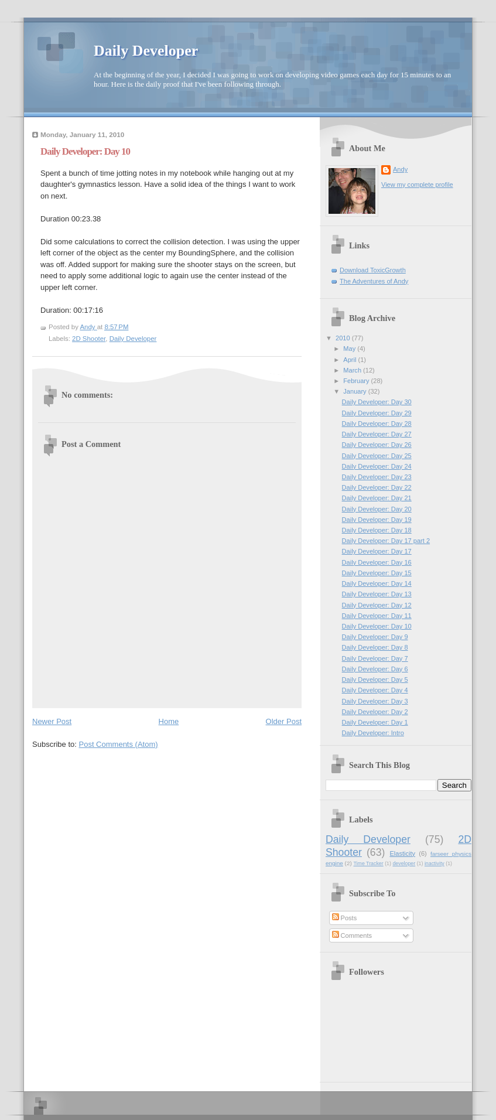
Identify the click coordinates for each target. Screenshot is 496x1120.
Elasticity (402, 853)
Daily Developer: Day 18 (377, 530)
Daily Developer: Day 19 (377, 519)
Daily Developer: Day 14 (377, 583)
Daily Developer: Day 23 (377, 476)
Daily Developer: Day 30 (377, 401)
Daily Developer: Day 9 (375, 636)
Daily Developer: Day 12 (377, 605)
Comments (352, 935)
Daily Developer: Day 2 (375, 711)
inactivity (434, 863)
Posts (344, 917)
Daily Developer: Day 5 (375, 679)
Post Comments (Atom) (118, 744)
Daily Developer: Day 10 (377, 626)
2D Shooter (88, 338)
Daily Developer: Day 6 (375, 668)
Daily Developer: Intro (373, 732)
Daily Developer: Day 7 (375, 658)
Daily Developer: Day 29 (377, 412)
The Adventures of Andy (374, 281)
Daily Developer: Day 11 (377, 615)
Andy (400, 169)
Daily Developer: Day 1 (375, 722)
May (350, 348)
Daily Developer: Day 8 (375, 647)
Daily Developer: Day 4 (375, 690)
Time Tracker (369, 863)
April (350, 359)
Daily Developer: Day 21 (377, 497)
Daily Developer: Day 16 (377, 562)
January (355, 391)
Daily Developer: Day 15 (377, 572)
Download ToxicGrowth (373, 270)
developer (403, 863)
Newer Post (51, 721)
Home (169, 721)
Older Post (284, 721)
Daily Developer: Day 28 (377, 423)
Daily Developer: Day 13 (377, 593)
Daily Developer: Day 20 (377, 509)
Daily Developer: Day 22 (377, 487)
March (353, 370)
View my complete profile (417, 184)
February (357, 380)
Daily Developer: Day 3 (375, 701)
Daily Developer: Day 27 (377, 434)
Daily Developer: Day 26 (377, 444)
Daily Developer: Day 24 (377, 466)
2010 (344, 338)
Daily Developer (146, 50)
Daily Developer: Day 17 (377, 551)
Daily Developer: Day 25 (377, 455)
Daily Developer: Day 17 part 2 (386, 540)
